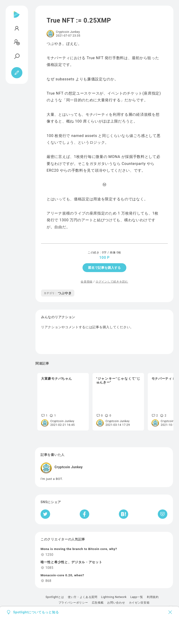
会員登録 (87, 281)
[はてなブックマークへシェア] (123, 514)
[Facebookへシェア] (84, 514)
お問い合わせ (116, 602)
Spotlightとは (54, 597)
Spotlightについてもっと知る (36, 612)
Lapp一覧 (136, 597)
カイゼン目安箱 (139, 602)
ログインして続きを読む (112, 281)
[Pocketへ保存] (162, 514)
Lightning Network (114, 597)
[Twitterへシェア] (45, 514)
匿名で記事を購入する (104, 268)
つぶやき (58, 293)
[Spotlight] (17, 18)
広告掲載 (98, 602)
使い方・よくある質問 (82, 597)
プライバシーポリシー (73, 602)
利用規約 (153, 597)
